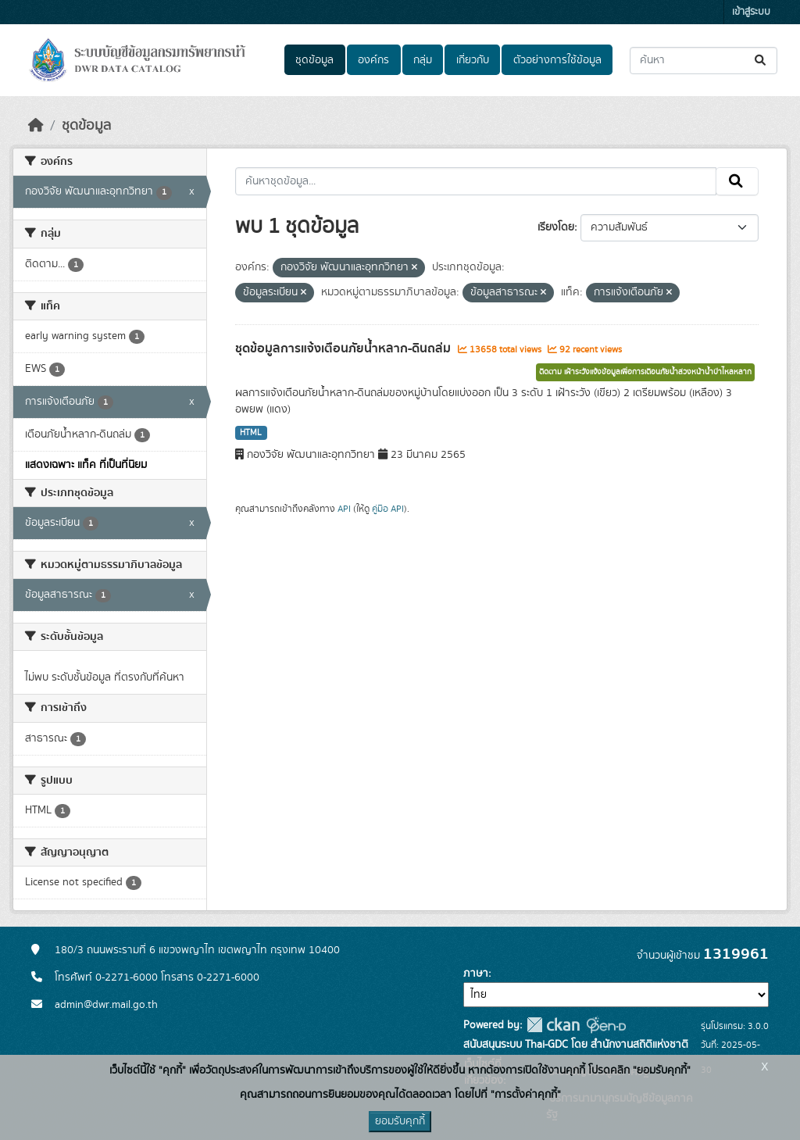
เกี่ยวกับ (472, 60)
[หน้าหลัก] (36, 126)
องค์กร (373, 60)
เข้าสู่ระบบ (751, 12)
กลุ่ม (422, 60)
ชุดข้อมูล (314, 60)
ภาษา (475, 973)
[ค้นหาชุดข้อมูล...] (703, 60)
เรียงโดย (556, 227)
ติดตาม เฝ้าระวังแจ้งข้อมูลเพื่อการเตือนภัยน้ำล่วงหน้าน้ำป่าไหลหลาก (645, 371)
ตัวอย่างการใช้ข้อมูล (557, 60)
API (344, 509)
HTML (251, 433)
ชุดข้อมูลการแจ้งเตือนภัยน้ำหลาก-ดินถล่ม (344, 348)
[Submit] (761, 60)
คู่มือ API (388, 509)
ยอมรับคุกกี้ (400, 1121)
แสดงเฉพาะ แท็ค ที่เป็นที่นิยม (86, 465)
